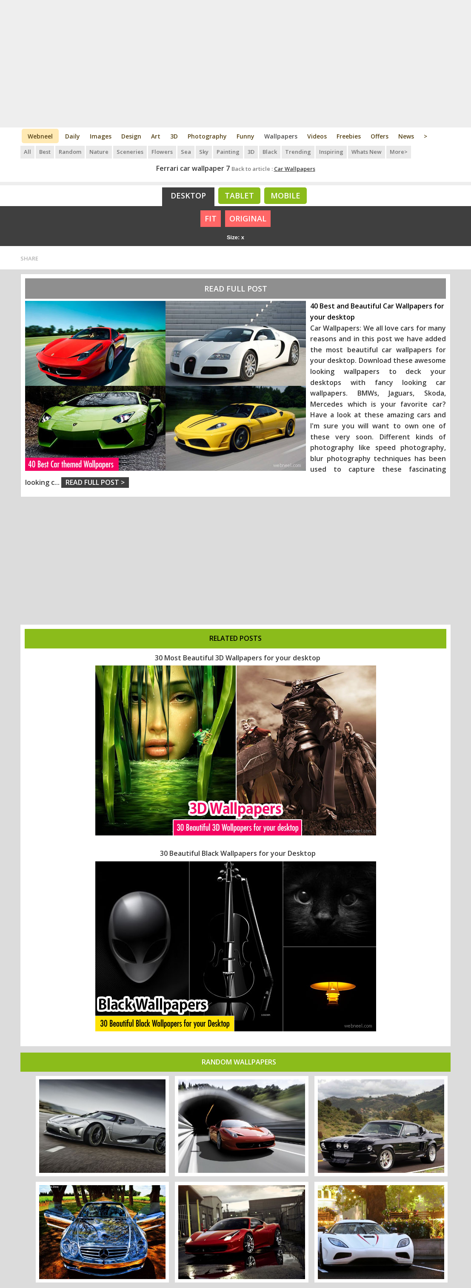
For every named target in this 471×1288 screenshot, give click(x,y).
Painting (228, 152)
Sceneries (130, 152)
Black (270, 152)
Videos (317, 136)
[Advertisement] (235, 63)
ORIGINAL (247, 218)
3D (174, 136)
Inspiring (331, 152)
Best (45, 152)
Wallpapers (280, 136)
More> (399, 152)
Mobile (285, 195)
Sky (203, 152)
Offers (379, 136)
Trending (298, 152)
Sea (186, 152)
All (27, 152)
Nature (98, 152)
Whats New (366, 152)
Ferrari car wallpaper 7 (193, 168)
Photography (207, 136)
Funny (245, 136)
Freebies (349, 136)
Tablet (239, 195)
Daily (72, 136)
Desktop (188, 195)
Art (155, 136)
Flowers (162, 152)
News (406, 136)
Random (70, 152)
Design (131, 136)
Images (100, 136)
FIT (211, 218)
